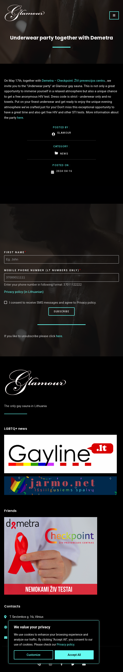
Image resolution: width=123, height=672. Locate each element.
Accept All (74, 654)
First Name (14, 252)
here (20, 118)
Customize (34, 654)
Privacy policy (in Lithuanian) (24, 292)
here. (59, 336)
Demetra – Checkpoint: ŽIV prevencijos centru (73, 81)
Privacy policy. (66, 644)
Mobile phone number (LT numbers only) (41, 270)
